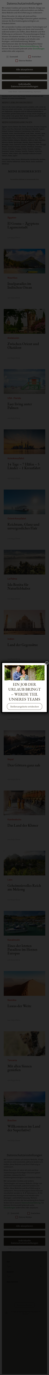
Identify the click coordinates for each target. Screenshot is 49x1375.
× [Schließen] (47, 663)
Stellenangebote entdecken (24, 706)
